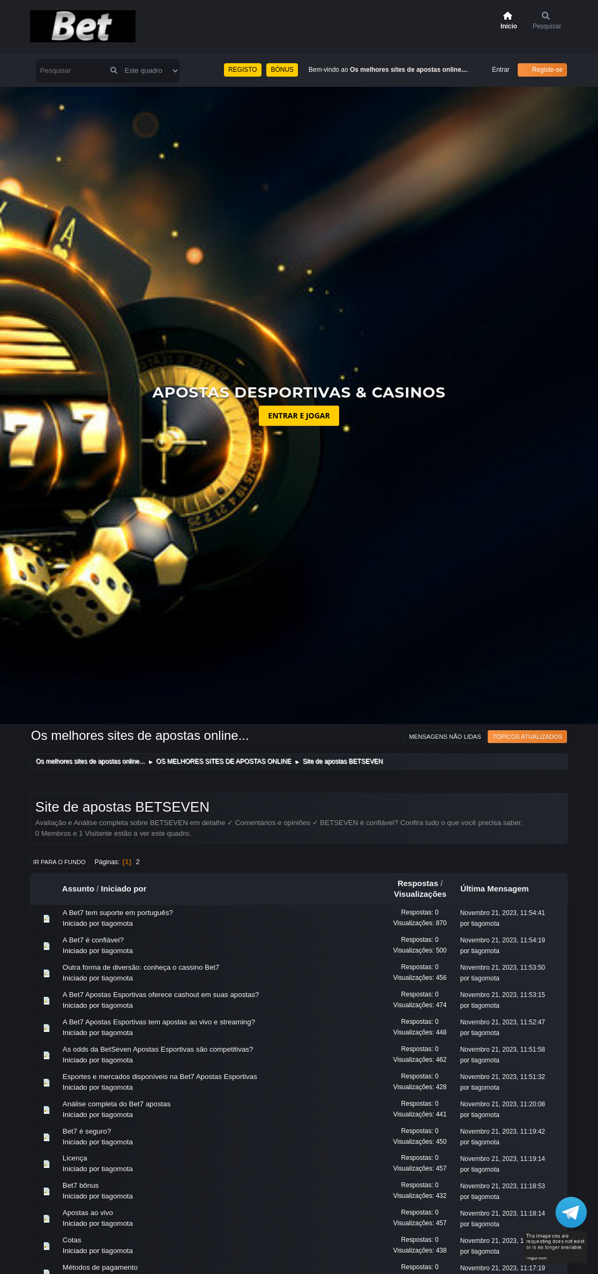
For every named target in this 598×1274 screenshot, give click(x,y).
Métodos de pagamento (100, 1267)
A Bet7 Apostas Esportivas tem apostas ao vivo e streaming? (159, 1022)
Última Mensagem (499, 888)
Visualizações (420, 893)
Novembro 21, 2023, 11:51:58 (502, 1049)
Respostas (418, 883)
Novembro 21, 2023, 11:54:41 (502, 913)
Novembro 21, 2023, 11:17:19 (502, 1268)
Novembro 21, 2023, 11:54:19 (502, 940)
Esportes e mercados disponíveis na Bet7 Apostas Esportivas (160, 1077)
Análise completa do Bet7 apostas (117, 1104)
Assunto (78, 888)
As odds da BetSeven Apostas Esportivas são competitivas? (158, 1049)
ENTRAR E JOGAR (299, 415)
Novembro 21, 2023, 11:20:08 (502, 1104)
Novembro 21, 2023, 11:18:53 (502, 1186)
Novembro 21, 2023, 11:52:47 (502, 1022)
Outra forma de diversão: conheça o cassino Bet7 (141, 967)
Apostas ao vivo (88, 1213)
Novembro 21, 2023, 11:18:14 (502, 1213)
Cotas (72, 1240)
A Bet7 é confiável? (93, 940)
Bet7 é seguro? (87, 1131)
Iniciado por (123, 888)
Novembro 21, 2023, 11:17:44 (502, 1241)
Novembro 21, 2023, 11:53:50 (502, 967)
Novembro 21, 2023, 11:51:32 (502, 1077)
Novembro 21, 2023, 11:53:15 (502, 995)
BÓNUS (282, 69)
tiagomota (117, 923)
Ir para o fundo (59, 862)
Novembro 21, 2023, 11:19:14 (502, 1159)
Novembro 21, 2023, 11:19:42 (502, 1131)
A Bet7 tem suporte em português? (118, 913)
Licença (75, 1158)
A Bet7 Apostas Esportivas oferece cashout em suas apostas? (161, 995)
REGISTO (242, 69)
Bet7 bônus (81, 1185)
